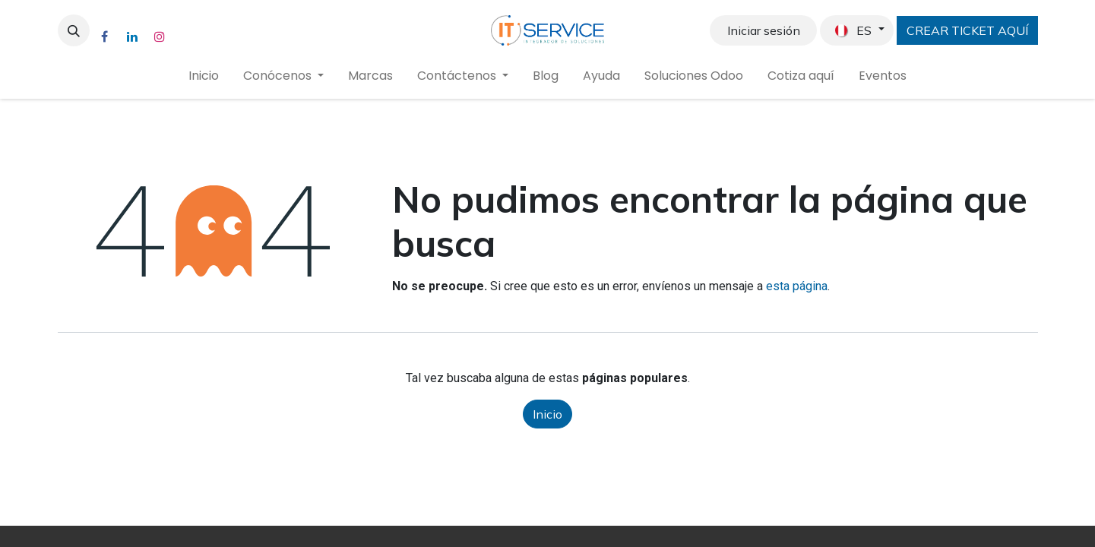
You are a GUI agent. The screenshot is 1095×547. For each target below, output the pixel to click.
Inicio (547, 414)
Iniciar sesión (763, 30)
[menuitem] (203, 76)
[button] (74, 30)
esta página (797, 286)
